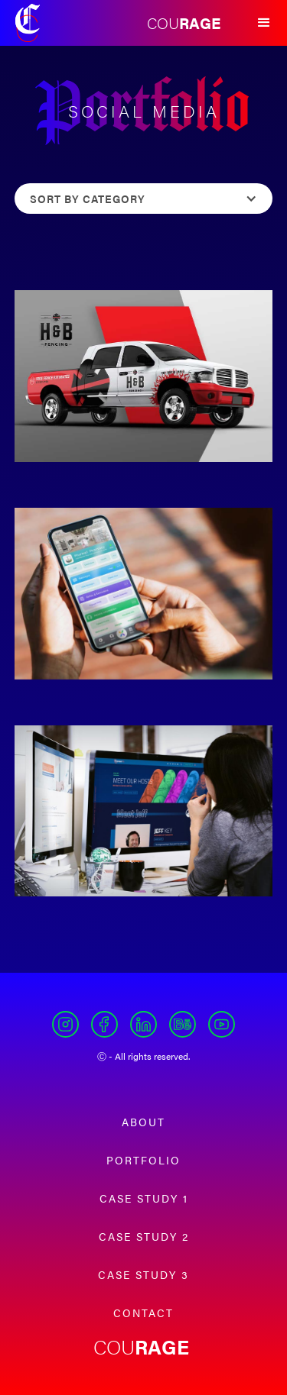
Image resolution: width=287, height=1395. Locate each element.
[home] (27, 23)
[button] (264, 23)
